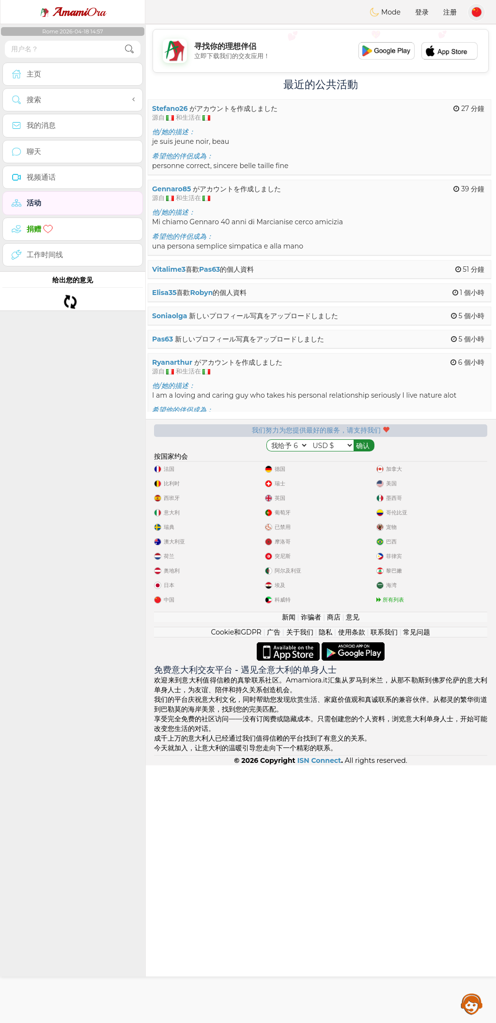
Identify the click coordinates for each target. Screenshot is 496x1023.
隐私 (325, 889)
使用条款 (351, 889)
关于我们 (299, 889)
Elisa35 (164, 292)
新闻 (288, 874)
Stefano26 (169, 108)
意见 (352, 874)
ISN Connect (319, 1018)
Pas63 (209, 269)
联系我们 (384, 889)
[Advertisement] (321, 51)
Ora (73, 12)
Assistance (471, 1004)
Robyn (201, 292)
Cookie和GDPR (236, 889)
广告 (273, 889)
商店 (334, 874)
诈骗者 (311, 874)
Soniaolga (169, 315)
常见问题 (416, 889)
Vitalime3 (169, 269)
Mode (385, 12)
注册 (450, 12)
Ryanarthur (172, 362)
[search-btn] (129, 49)
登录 (422, 12)
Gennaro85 (171, 189)
